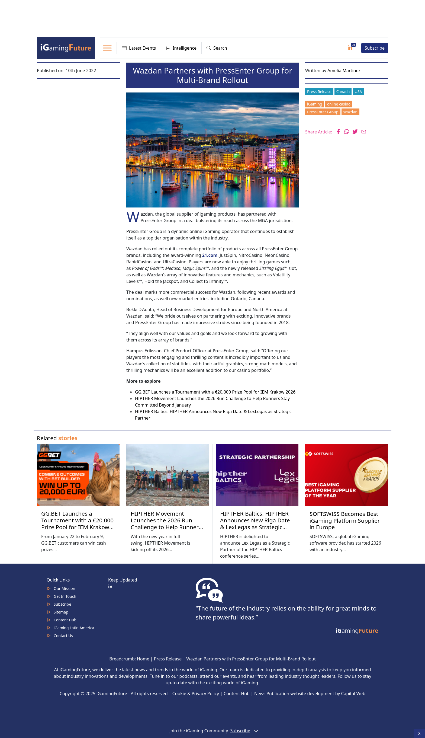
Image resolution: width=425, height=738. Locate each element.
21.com (210, 255)
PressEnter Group (323, 111)
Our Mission (64, 588)
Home (143, 659)
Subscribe (375, 48)
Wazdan (350, 111)
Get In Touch (65, 596)
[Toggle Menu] (107, 47)
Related (57, 438)
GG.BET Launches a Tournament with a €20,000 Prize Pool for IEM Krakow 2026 (215, 392)
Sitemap (61, 612)
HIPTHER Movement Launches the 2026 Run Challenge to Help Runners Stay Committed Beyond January (166, 527)
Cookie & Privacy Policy (195, 694)
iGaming (314, 104)
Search (217, 48)
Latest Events (139, 48)
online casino (339, 104)
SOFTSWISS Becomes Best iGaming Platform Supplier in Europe (345, 520)
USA (358, 91)
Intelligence (181, 48)
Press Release (319, 91)
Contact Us (63, 635)
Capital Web (353, 694)
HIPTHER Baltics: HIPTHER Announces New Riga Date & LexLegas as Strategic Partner (255, 524)
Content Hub (65, 619)
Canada (343, 91)
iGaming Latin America (74, 627)
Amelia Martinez (343, 71)
